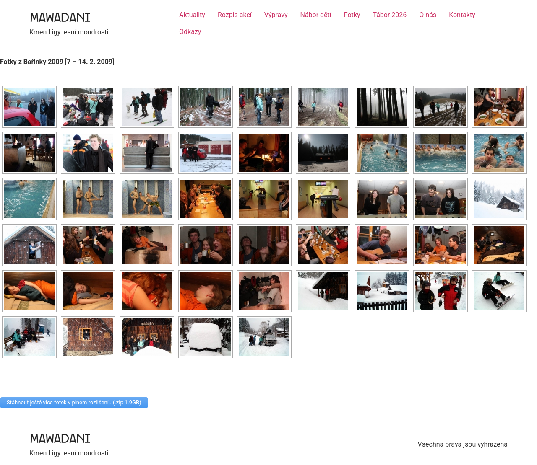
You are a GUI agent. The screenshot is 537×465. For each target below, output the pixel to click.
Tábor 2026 (390, 15)
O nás (427, 15)
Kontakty (462, 15)
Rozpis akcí (235, 15)
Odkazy (190, 32)
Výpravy (276, 15)
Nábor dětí (315, 15)
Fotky (352, 15)
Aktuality (192, 15)
